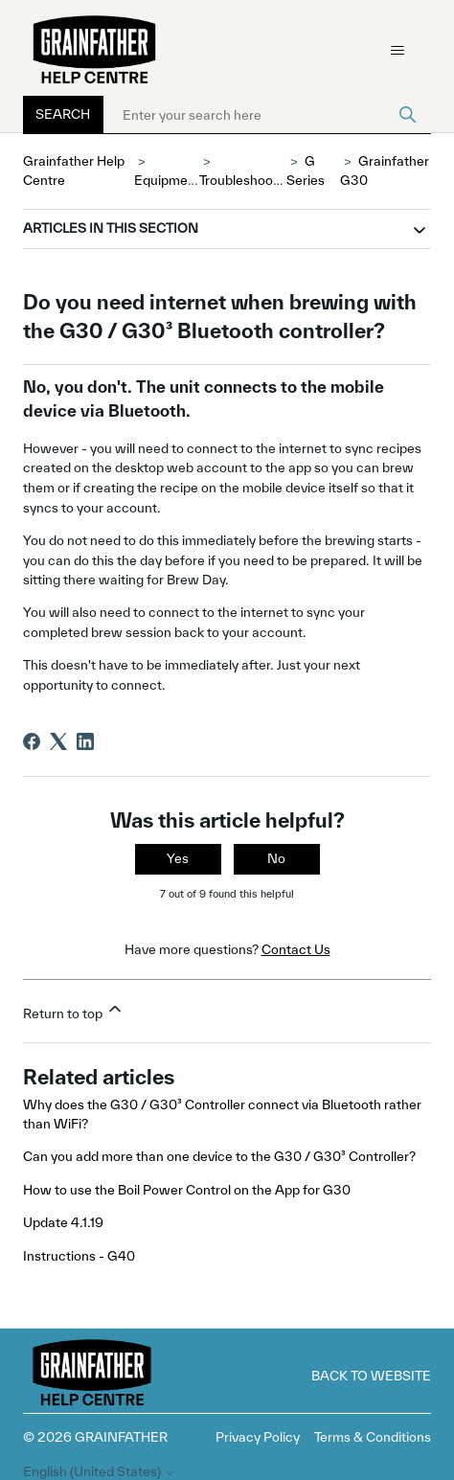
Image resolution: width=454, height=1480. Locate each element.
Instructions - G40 (79, 1256)
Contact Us (295, 949)
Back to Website (371, 1375)
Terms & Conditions (372, 1437)
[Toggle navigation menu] (397, 50)
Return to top (74, 1010)
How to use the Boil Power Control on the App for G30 (187, 1189)
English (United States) (99, 1472)
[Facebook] (31, 741)
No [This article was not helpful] (276, 858)
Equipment (167, 180)
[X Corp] (58, 741)
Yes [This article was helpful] (178, 858)
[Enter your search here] (267, 115)
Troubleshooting (247, 180)
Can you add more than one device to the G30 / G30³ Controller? (219, 1156)
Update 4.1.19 (63, 1222)
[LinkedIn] (85, 741)
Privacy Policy (258, 1437)
